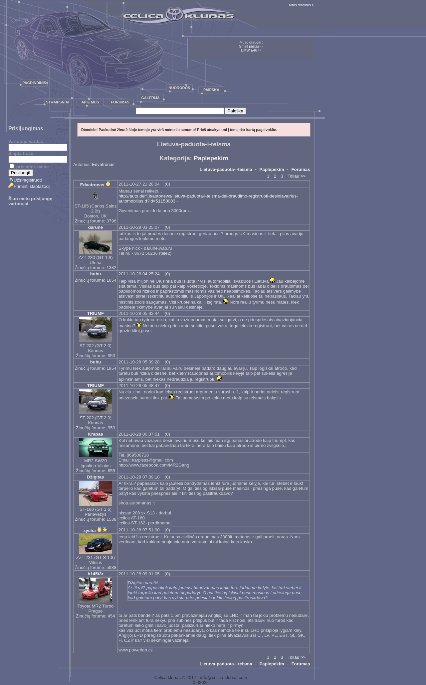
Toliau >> (297, 176)
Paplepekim (211, 158)
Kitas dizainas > (301, 5)
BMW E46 (249, 50)
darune (95, 227)
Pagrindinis (34, 83)
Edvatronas (103, 164)
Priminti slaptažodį (29, 186)
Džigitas (95, 477)
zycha (90, 530)
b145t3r (95, 573)
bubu (95, 273)
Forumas (120, 102)
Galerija (150, 98)
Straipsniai (57, 102)
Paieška (211, 90)
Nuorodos (179, 88)
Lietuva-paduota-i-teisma (226, 169)
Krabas (95, 434)
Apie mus (90, 102)
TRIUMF (95, 313)
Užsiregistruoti (25, 180)
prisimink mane (29, 166)
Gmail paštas (249, 46)
